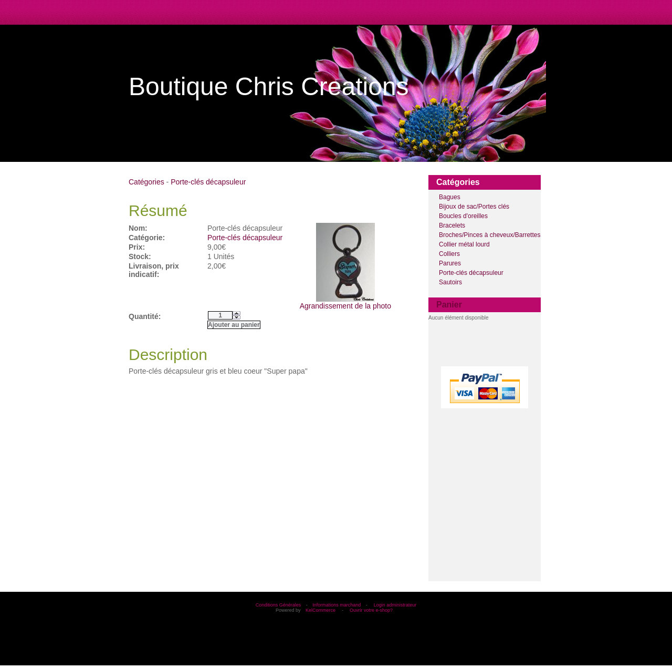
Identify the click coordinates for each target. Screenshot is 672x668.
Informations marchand (336, 605)
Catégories (146, 182)
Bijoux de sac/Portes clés (474, 206)
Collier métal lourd (464, 244)
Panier (449, 304)
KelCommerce (321, 610)
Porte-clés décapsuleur (471, 272)
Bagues (449, 197)
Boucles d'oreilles (463, 216)
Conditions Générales (278, 605)
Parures (450, 263)
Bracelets (452, 225)
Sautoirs (450, 282)
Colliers (449, 254)
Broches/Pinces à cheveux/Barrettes (489, 235)
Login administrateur (395, 605)
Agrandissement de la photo (345, 302)
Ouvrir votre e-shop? (371, 610)
